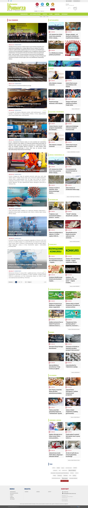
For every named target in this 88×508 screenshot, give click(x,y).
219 (25, 282)
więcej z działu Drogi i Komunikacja (73, 196)
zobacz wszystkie (64, 480)
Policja (54, 475)
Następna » (29, 282)
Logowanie (69, 1)
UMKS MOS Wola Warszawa (56, 478)
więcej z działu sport (75, 108)
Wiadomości (24, 14)
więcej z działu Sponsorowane (73, 329)
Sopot (47, 16)
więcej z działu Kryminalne (74, 241)
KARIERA (57, 14)
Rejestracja (77, 1)
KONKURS (75, 467)
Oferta (45, 14)
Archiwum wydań (35, 14)
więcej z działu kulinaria (75, 417)
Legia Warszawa (64, 470)
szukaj (52, 9)
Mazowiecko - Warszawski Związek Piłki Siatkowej (60, 473)
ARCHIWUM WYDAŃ (37, 5)
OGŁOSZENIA (48, 5)
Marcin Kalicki (72, 470)
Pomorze (60, 475)
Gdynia (44, 16)
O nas (50, 14)
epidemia (54, 467)
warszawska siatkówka (73, 478)
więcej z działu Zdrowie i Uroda (73, 460)
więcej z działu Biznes (75, 372)
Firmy (39, 11)
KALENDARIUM (42, 5)
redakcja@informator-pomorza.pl (70, 493)
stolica (74, 475)
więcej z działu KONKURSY (74, 286)
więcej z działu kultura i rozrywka (73, 151)
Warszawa (64, 478)
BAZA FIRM (52, 5)
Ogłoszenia (42, 11)
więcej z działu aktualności (74, 59)
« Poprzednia (11, 282)
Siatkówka (65, 475)
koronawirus (55, 470)
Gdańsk (41, 16)
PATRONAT (65, 14)
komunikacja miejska (69, 467)
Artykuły (35, 11)
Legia (59, 470)
